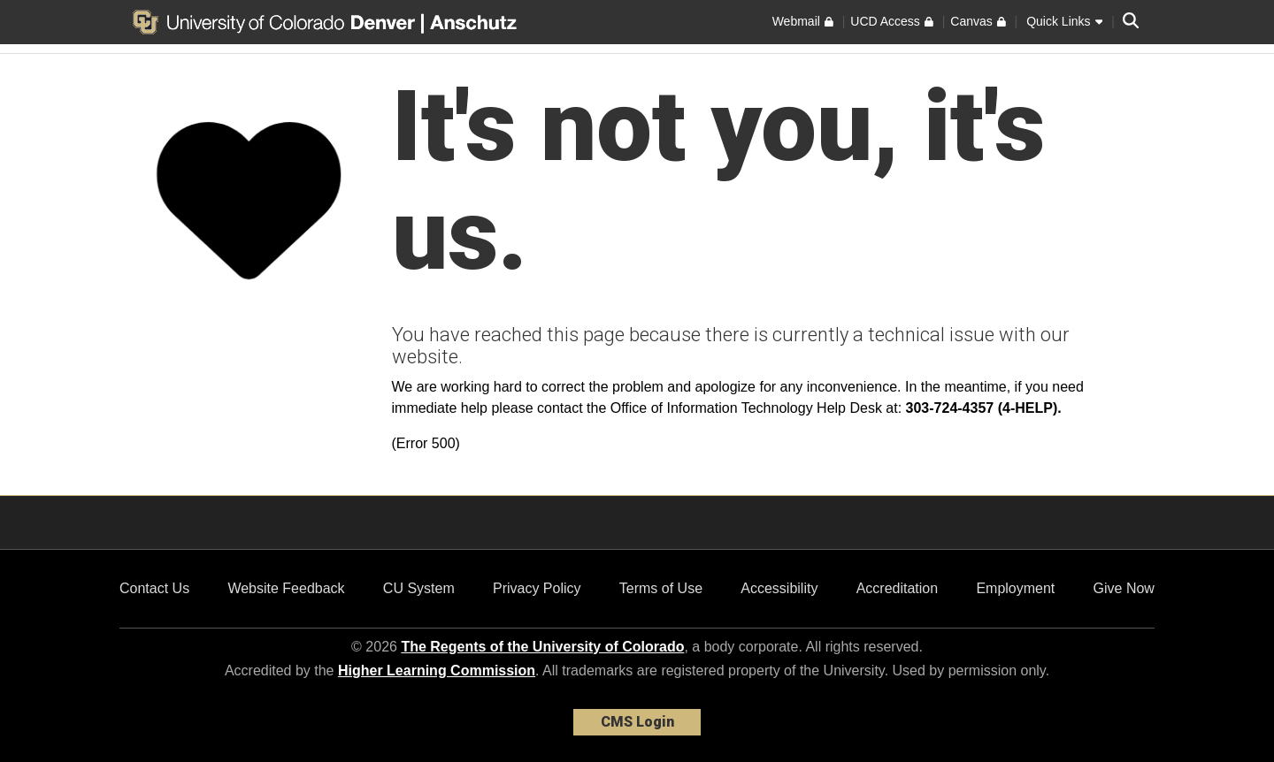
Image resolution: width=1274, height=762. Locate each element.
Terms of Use (660, 588)
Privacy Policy (537, 588)
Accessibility (779, 588)
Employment (1015, 588)
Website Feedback (285, 588)
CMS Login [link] (637, 721)
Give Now (1124, 588)
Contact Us (154, 588)
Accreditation (897, 588)
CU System (419, 588)
